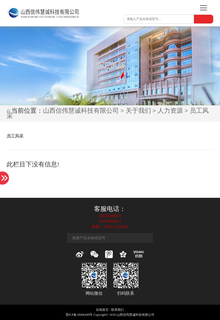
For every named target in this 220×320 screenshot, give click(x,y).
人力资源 (170, 110)
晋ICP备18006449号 (79, 315)
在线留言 (102, 310)
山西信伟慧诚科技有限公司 (81, 110)
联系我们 (117, 310)
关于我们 (138, 110)
